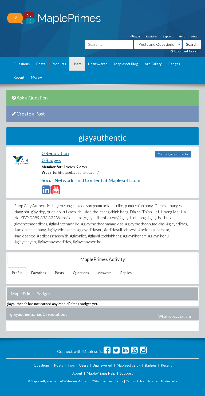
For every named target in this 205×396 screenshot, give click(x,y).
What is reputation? (174, 316)
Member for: (52, 167)
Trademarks (169, 381)
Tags (71, 365)
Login (135, 36)
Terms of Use (135, 381)
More (36, 77)
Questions (22, 64)
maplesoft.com (112, 381)
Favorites (38, 273)
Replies (126, 273)
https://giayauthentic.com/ (78, 172)
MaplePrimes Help (101, 373)
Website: (49, 172)
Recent (19, 77)
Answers (104, 273)
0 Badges (51, 160)
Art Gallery (153, 64)
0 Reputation (55, 153)
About (195, 36)
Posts (40, 64)
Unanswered (98, 64)
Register (151, 36)
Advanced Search (185, 51)
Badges (174, 64)
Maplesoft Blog (126, 64)
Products (59, 64)
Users (77, 64)
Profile (17, 273)
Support (168, 36)
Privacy (152, 381)
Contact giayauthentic (173, 154)
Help (182, 36)
